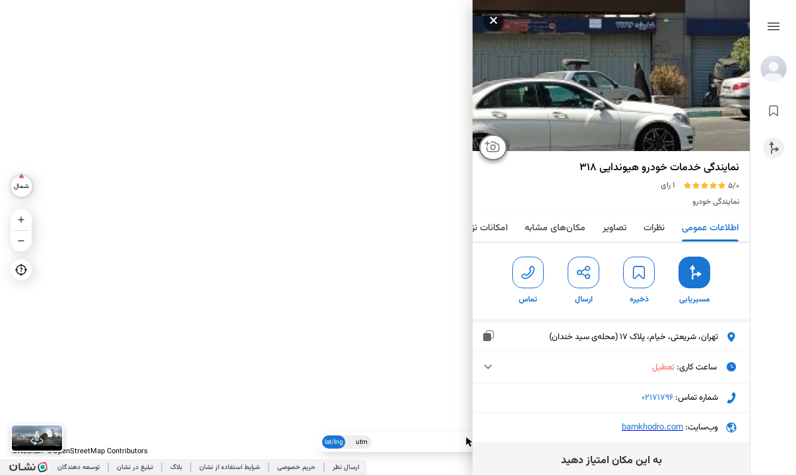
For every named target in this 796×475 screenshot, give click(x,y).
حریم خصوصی (296, 467)
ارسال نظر (346, 467)
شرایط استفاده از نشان (229, 467)
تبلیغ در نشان (135, 467)
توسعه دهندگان (78, 467)
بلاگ (176, 467)
